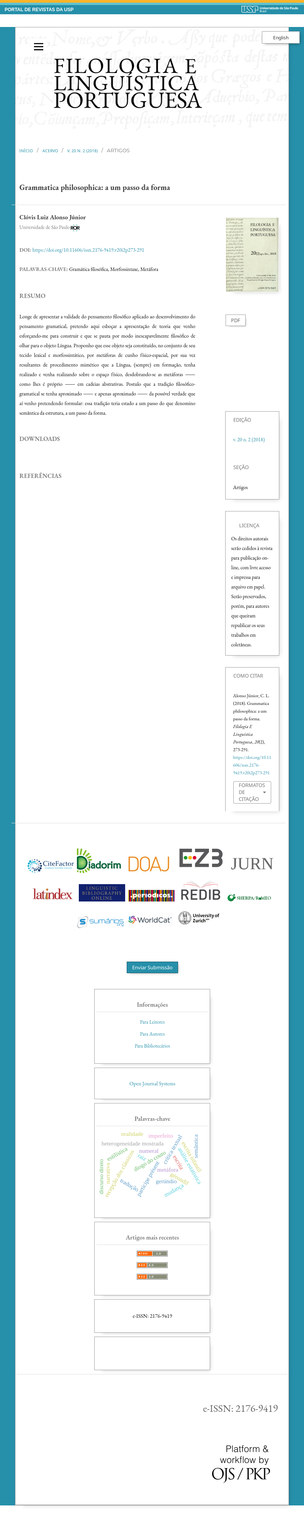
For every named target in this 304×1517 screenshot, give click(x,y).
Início (26, 150)
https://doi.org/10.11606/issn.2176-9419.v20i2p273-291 (88, 250)
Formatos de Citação (252, 792)
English (281, 37)
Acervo (50, 150)
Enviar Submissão (152, 967)
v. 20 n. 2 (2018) (82, 150)
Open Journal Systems (152, 1083)
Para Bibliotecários (152, 1046)
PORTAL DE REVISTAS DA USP (39, 9)
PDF (235, 320)
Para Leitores (152, 1022)
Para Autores (152, 1034)
